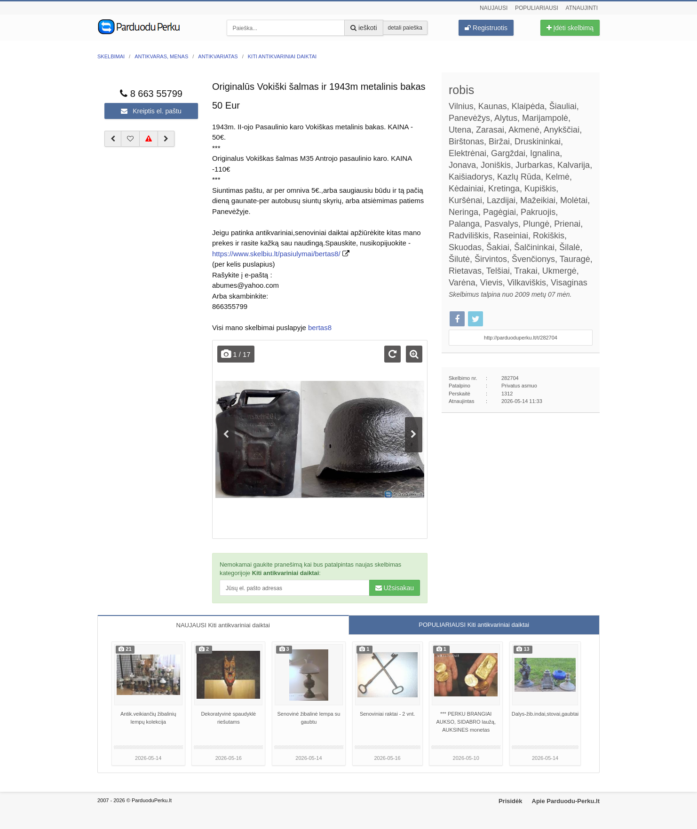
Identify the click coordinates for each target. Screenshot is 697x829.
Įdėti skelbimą (570, 28)
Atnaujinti (582, 8)
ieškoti (363, 28)
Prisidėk (511, 801)
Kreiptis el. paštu (151, 111)
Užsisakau (394, 588)
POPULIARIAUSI (474, 624)
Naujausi (493, 8)
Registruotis (486, 28)
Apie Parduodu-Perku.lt (566, 801)
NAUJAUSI (223, 625)
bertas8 (320, 328)
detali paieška (405, 27)
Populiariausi (536, 8)
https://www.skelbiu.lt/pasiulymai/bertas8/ (276, 254)
